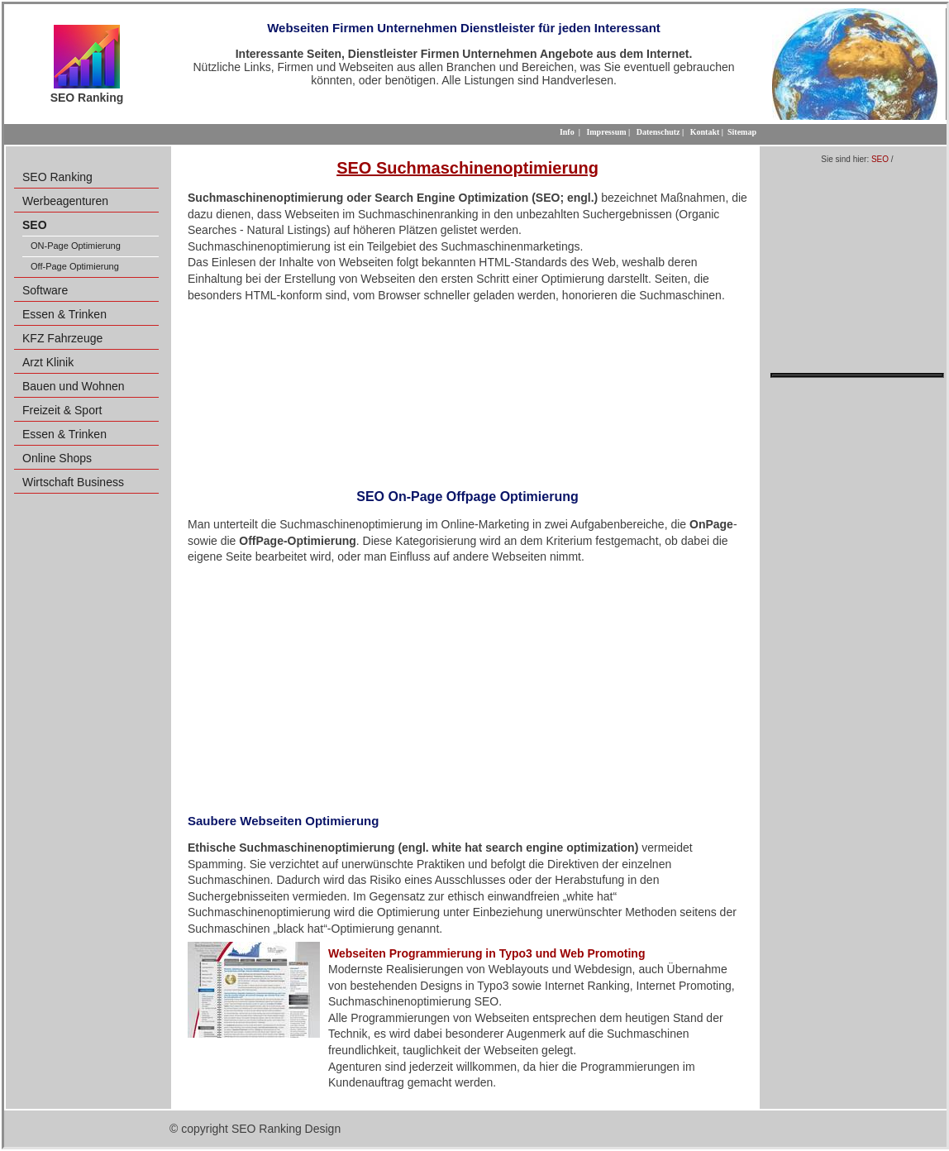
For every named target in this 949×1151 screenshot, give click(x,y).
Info (567, 131)
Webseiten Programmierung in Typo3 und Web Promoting (486, 953)
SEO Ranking (57, 177)
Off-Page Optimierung (75, 266)
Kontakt (705, 131)
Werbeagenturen (65, 201)
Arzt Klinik (48, 362)
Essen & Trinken (64, 314)
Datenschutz (658, 131)
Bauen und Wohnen (73, 386)
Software (45, 290)
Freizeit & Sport (62, 410)
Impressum (606, 131)
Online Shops (57, 458)
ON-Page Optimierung (76, 246)
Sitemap (741, 131)
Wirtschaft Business (73, 482)
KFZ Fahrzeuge (62, 338)
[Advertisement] (467, 390)
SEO (880, 159)
